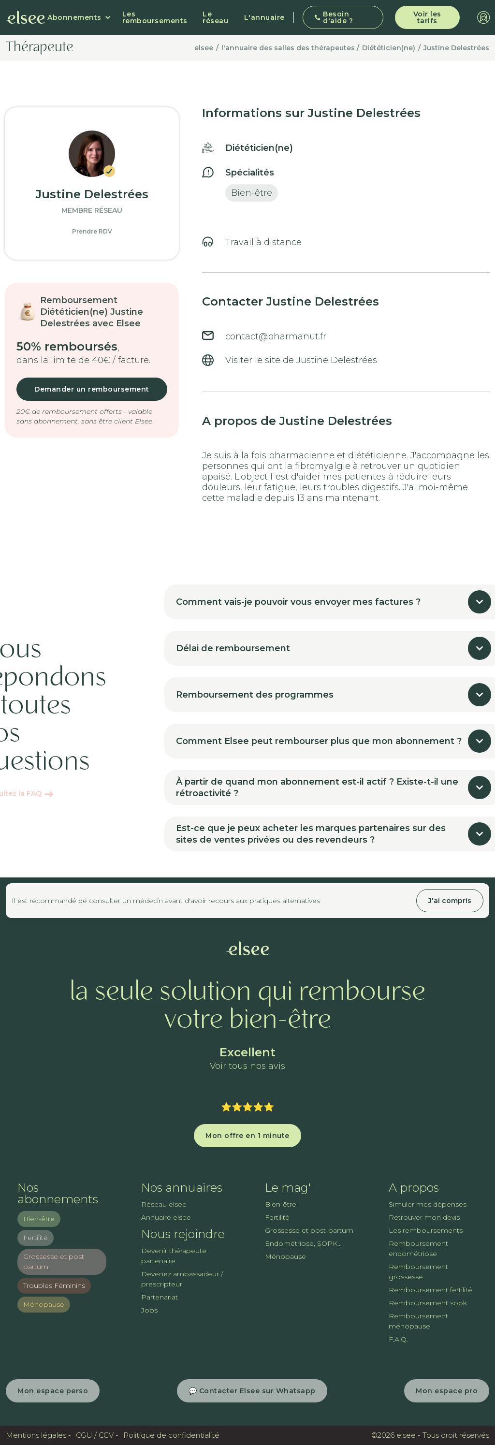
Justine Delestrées (456, 48)
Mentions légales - (38, 1435)
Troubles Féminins (54, 1285)
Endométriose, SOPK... (303, 1243)
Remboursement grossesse (418, 1271)
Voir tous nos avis (247, 1066)
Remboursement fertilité (430, 1289)
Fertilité (35, 1237)
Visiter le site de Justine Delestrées (301, 360)
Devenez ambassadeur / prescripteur (182, 1279)
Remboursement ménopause (418, 1321)
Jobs (149, 1310)
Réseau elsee (164, 1204)
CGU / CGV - (97, 1435)
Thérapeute (39, 48)
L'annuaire (264, 17)
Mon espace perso (52, 1391)
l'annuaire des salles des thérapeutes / (290, 48)
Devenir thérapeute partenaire (173, 1255)
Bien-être (39, 1218)
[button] (79, 17)
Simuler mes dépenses (427, 1204)
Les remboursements (155, 17)
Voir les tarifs (427, 17)
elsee (203, 48)
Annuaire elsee (166, 1217)
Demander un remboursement (91, 389)
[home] (25, 17)
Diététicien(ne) (388, 48)
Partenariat (159, 1297)
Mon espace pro (447, 1391)
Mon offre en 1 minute (247, 1135)
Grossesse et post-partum (309, 1230)
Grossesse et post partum (53, 1261)
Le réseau (215, 17)
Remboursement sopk (428, 1303)
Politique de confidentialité (171, 1435)
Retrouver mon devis (424, 1217)
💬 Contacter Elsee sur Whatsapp (252, 1391)
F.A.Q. (398, 1339)
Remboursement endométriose (418, 1248)
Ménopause (43, 1304)
